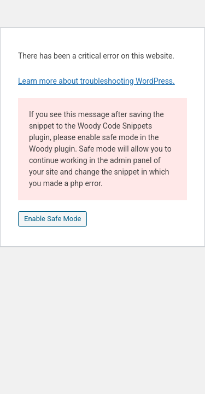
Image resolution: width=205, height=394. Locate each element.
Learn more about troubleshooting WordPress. (96, 81)
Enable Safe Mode (52, 219)
